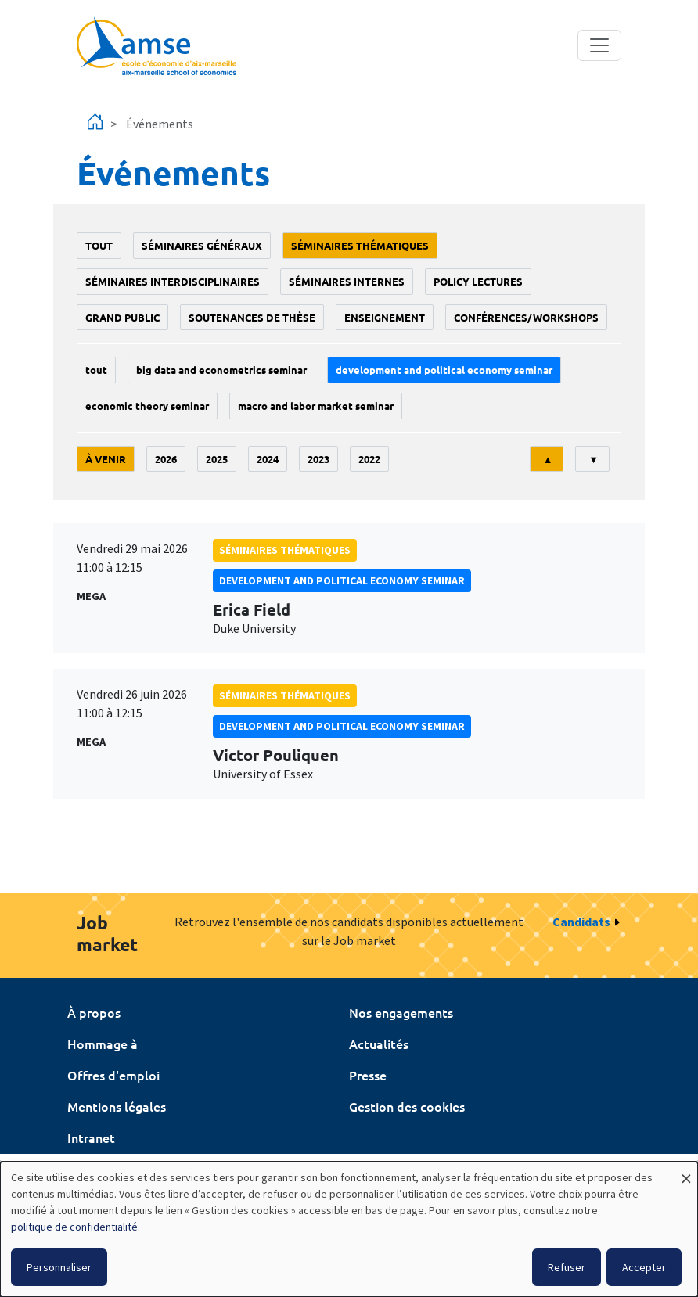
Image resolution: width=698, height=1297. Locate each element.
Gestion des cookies (407, 1106)
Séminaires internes (347, 281)
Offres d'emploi (113, 1074)
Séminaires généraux (202, 245)
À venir (105, 458)
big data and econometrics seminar (221, 369)
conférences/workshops (526, 317)
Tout (99, 245)
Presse (368, 1074)
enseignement (384, 317)
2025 (217, 458)
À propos (94, 1012)
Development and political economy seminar (444, 369)
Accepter (644, 1267)
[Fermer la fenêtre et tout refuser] (686, 1171)
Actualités (378, 1043)
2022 (369, 458)
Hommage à (102, 1043)
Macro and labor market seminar (316, 405)
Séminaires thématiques (360, 245)
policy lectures (478, 281)
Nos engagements (401, 1012)
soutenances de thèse (252, 317)
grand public (122, 317)
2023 (318, 458)
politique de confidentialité (74, 1227)
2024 (268, 458)
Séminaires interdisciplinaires (172, 281)
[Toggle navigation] (599, 45)
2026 (166, 458)
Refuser (566, 1267)
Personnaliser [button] (59, 1267)
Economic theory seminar (147, 405)
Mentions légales (116, 1106)
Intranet (91, 1137)
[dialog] (349, 1229)
